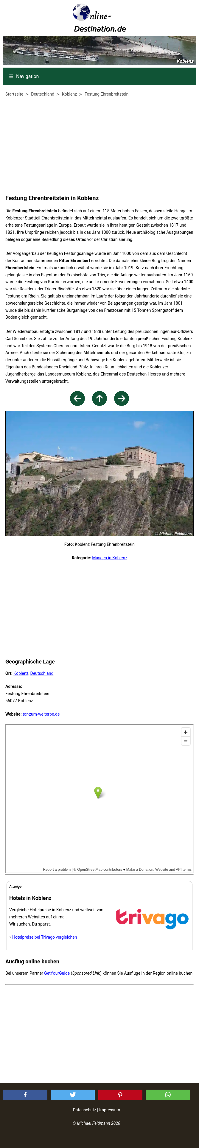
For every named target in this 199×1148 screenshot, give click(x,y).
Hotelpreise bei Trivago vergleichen (44, 937)
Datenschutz (84, 1109)
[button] (25, 1095)
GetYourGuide (57, 973)
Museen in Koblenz (109, 557)
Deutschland (41, 673)
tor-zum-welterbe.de (41, 714)
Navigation (24, 76)
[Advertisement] (98, 147)
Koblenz (20, 673)
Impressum (109, 1109)
